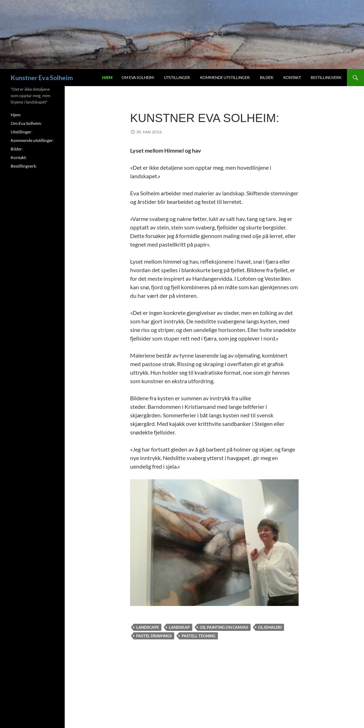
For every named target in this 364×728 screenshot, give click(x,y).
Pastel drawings (154, 635)
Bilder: (267, 77)
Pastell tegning (198, 635)
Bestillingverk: (326, 77)
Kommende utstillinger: (225, 77)
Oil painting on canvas (224, 627)
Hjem (107, 77)
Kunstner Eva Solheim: (204, 118)
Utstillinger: (177, 77)
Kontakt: (292, 77)
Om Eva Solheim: (138, 77)
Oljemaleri (270, 627)
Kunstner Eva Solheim (42, 77)
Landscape (147, 627)
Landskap (179, 627)
